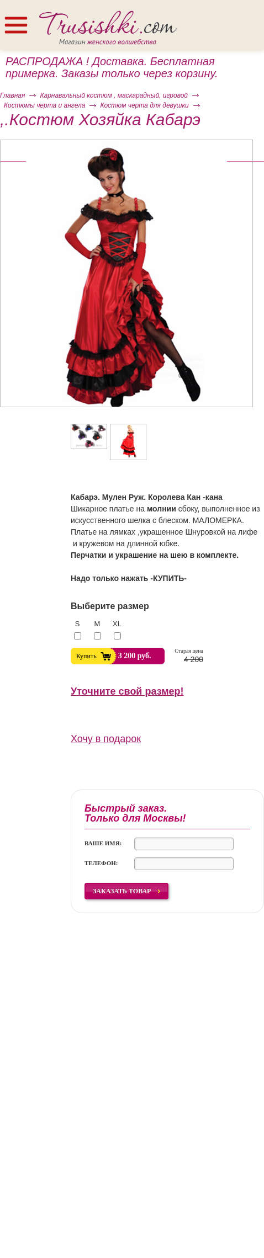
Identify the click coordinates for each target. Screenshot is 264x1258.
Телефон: (101, 863)
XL (117, 624)
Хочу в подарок (106, 738)
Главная (12, 95)
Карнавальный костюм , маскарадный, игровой (114, 95)
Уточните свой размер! (127, 691)
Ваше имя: (103, 843)
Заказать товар (122, 891)
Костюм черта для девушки (144, 105)
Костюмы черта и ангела (44, 105)
